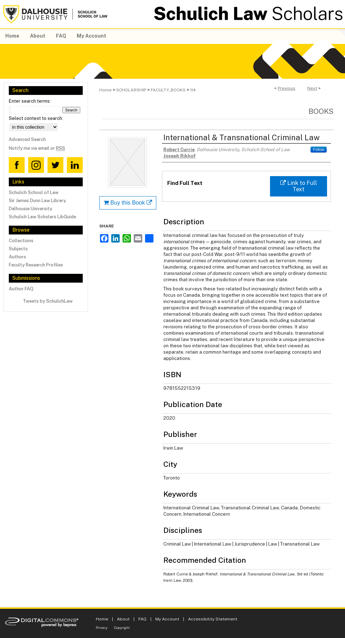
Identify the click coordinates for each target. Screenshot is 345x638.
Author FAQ (21, 288)
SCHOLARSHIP (131, 90)
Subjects (18, 248)
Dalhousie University (30, 208)
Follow (318, 149)
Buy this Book (128, 203)
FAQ (142, 619)
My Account (167, 619)
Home (105, 90)
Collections (21, 240)
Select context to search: (36, 118)
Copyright (122, 627)
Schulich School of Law (33, 192)
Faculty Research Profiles (36, 265)
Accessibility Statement (212, 619)
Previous (286, 88)
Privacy (101, 627)
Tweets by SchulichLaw (48, 301)
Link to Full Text (298, 186)
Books (321, 111)
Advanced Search (27, 139)
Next (312, 88)
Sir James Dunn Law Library (37, 200)
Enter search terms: (30, 101)
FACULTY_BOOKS (168, 90)
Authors (17, 256)
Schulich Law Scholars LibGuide (42, 216)
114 (193, 90)
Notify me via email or (37, 148)
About (123, 619)
